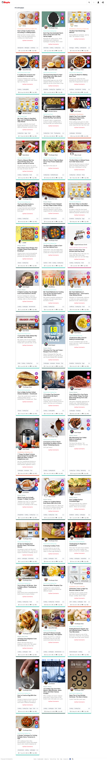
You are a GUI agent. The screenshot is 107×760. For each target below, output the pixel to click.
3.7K (80, 654)
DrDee (24, 26)
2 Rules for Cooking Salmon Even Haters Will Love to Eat (52, 502)
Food (29, 133)
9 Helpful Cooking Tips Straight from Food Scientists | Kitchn (27, 292)
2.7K (53, 654)
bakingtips (27, 47)
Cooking (51, 47)
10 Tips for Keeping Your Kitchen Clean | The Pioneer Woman (26, 545)
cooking (19, 306)
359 (53, 50)
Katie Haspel (77, 111)
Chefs (50, 262)
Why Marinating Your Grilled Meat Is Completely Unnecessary (77, 439)
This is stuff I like (81, 586)
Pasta (83, 174)
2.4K (54, 473)
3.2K (79, 604)
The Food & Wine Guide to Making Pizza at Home (25, 204)
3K (54, 711)
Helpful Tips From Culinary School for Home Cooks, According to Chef (77, 117)
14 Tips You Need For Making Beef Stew (78, 75)
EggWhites (58, 89)
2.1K (54, 265)
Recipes (45, 202)
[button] (89, 2)
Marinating (83, 470)
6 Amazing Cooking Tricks (51, 546)
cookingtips (72, 133)
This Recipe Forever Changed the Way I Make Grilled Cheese (52, 204)
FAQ (58, 759)
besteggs (71, 47)
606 (79, 92)
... (37, 48)
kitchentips (31, 558)
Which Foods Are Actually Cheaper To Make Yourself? (26, 498)
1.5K (28, 309)
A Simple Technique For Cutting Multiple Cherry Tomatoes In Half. (27, 736)
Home (35, 759)
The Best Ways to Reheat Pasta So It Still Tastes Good (79, 161)
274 (27, 50)
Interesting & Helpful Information (32, 29)
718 (54, 221)
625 (79, 50)
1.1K (80, 178)
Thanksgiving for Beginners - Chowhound (78, 544)
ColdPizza (71, 306)
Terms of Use (53, 759)
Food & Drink (46, 31)
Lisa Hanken (26, 492)
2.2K (28, 517)
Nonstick (57, 601)
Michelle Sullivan (27, 113)
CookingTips (57, 47)
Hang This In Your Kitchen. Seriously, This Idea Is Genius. (78, 696)
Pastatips (78, 410)
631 (28, 178)
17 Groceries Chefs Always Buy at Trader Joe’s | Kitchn (27, 336)
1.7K (28, 221)
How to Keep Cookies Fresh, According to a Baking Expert (26, 31)
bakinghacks (20, 47)
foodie (59, 708)
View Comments (27, 40)
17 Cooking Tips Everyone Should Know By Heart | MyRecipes (51, 396)
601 (54, 136)
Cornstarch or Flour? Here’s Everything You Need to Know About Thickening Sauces (52, 443)
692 (54, 178)
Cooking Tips (53, 31)
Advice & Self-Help (73, 247)
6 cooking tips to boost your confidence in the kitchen (26, 75)
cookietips (32, 47)
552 (28, 136)
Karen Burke (26, 155)
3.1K (80, 711)
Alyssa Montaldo (27, 69)
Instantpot (52, 363)
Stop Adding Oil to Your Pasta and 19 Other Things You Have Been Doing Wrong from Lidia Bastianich (78, 397)
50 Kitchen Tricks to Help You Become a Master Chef (78, 589)
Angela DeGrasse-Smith (80, 244)
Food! (25, 116)
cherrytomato (21, 750)
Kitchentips (78, 133)
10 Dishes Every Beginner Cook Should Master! (27, 639)
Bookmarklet (40, 759)
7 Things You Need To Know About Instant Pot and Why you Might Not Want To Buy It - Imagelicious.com (27, 456)
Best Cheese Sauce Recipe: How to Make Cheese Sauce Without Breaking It (27, 249)
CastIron (45, 262)
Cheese (19, 262)
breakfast (71, 514)
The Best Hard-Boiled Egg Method (77, 31)
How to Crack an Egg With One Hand (26, 696)
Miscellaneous (20, 29)
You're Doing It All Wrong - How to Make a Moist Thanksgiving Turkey (27, 587)
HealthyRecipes (54, 174)
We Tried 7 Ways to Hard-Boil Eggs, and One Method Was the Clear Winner (27, 120)
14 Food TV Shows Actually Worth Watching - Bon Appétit (52, 633)
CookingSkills (25, 89)
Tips (62, 363)
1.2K (28, 265)
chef (70, 601)
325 (28, 92)
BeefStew (71, 89)
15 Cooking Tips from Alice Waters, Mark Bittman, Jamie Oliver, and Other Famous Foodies (52, 691)
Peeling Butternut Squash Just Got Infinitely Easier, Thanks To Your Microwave (79, 630)
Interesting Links (29, 452)
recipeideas (83, 558)
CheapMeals (20, 514)
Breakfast (46, 89)
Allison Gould (77, 155)
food (56, 558)
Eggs (26, 133)
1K (79, 136)
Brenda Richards (78, 583)
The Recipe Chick (53, 28)
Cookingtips (25, 306)
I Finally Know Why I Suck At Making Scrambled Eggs (77, 338)
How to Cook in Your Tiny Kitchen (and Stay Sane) (77, 250)
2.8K (53, 604)
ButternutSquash (73, 651)
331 (53, 92)
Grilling (78, 470)
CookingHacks (51, 470)
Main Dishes (25, 636)
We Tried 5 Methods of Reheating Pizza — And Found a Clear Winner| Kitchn (79, 293)
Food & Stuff (27, 72)
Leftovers (78, 174)
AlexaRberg (51, 287)
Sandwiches (27, 390)
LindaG (24, 242)
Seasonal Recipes (80, 541)
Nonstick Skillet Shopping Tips (52, 585)
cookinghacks (83, 47)
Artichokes (46, 47)
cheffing (77, 47)
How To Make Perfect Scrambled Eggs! (76, 500)
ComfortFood (78, 89)
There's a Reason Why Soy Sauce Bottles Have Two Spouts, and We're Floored (25, 161)
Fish (56, 514)
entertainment (58, 651)
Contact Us (65, 759)
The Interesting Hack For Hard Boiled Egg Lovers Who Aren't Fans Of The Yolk (52, 76)
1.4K (80, 221)
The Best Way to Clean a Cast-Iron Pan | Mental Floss (53, 246)
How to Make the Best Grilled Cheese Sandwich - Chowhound (27, 393)
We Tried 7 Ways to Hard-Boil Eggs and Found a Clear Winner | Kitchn (79, 205)
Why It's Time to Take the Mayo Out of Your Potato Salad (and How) (53, 161)
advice (19, 558)
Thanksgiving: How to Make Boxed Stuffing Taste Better (52, 117)
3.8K (54, 561)
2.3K (28, 561)
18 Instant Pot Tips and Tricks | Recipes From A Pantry (53, 351)
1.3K (28, 413)
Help (61, 759)
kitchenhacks (32, 306)
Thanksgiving (57, 133)
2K (80, 473)
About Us (46, 759)
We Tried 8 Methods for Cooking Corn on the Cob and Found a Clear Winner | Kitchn (53, 293)
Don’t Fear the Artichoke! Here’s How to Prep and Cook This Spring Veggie (53, 34)
